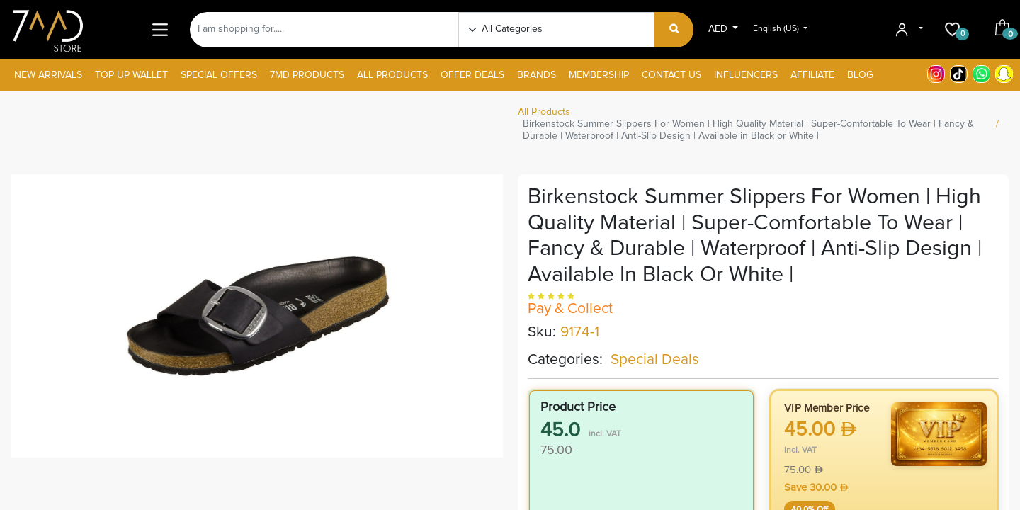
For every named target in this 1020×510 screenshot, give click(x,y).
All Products (544, 112)
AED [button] (719, 29)
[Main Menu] (159, 29)
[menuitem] (48, 75)
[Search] (674, 29)
